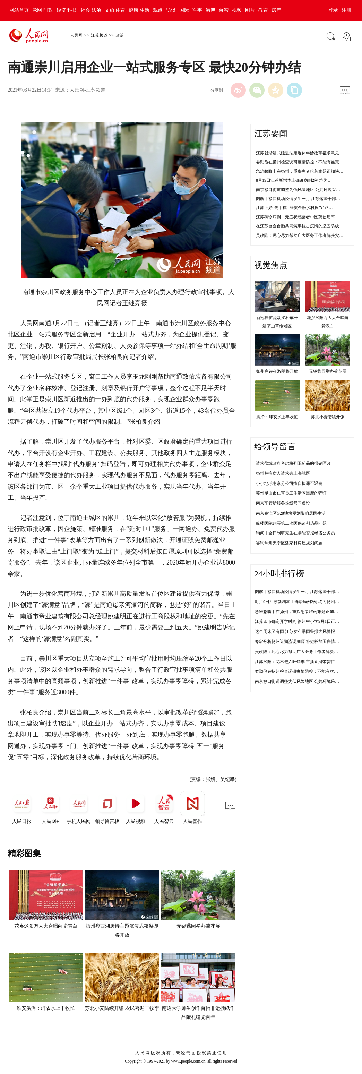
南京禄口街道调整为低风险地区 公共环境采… (298, 189)
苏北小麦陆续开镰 (327, 416)
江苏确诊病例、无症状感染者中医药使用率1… (298, 217)
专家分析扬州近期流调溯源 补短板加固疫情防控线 (301, 641)
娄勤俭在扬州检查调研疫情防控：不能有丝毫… (299, 162)
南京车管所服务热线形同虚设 (283, 503)
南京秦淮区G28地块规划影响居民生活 (291, 513)
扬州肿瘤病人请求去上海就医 (283, 473)
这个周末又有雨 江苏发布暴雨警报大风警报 (295, 631)
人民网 (76, 35)
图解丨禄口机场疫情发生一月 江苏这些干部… (298, 198)
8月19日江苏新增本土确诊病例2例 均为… (294, 180)
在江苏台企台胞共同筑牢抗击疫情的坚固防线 (297, 226)
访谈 (171, 10)
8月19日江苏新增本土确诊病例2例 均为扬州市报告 (301, 601)
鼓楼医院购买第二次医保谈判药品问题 (291, 523)
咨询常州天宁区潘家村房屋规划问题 (289, 543)
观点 (158, 10)
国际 (184, 10)
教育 (263, 10)
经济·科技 (67, 10)
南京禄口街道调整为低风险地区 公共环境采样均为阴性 (305, 681)
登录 (333, 10)
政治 (119, 35)
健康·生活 (139, 10)
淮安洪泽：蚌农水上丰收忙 (46, 1008)
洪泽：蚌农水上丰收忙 (277, 416)
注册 (346, 10)
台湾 (224, 10)
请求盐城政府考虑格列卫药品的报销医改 (293, 463)
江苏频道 (99, 35)
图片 (250, 10)
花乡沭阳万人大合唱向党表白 (45, 926)
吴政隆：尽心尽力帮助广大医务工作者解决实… (299, 235)
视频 (237, 10)
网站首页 (19, 10)
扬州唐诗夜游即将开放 (277, 371)
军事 (197, 10)
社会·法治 (90, 10)
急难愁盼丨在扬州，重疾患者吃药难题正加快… (299, 171)
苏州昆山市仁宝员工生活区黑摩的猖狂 (291, 493)
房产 (276, 10)
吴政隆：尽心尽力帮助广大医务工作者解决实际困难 (303, 651)
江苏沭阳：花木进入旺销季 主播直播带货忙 (295, 661)
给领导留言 (275, 446)
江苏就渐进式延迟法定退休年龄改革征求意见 (297, 153)
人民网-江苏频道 (87, 90)
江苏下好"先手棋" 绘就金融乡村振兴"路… (294, 207)
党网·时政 (42, 10)
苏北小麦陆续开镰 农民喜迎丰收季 (122, 1008)
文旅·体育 (115, 10)
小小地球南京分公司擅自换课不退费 (289, 483)
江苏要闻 (270, 133)
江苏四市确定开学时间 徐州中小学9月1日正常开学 (301, 621)
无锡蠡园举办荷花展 (198, 926)
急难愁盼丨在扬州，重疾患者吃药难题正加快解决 (300, 611)
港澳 (210, 10)
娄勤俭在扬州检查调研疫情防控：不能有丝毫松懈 (300, 671)
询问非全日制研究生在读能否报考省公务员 (295, 533)
